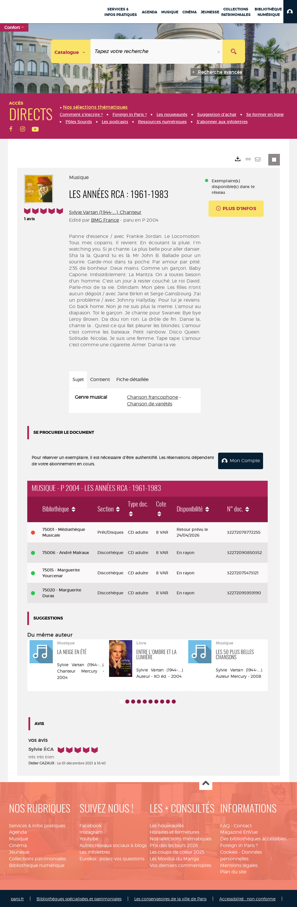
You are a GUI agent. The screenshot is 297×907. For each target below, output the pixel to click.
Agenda (18, 831)
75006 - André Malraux (65, 551)
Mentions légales (239, 864)
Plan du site (233, 871)
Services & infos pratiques (37, 824)
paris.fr (17, 897)
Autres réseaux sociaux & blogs (113, 844)
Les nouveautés (167, 824)
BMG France (105, 220)
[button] (290, 11)
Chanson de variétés (149, 404)
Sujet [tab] (78, 379)
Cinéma (18, 844)
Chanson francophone (152, 397)
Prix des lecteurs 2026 (174, 844)
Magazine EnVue (239, 831)
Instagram (91, 831)
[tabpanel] (135, 400)
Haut (205, 782)
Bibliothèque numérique (36, 864)
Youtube (88, 838)
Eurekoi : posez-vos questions (111, 857)
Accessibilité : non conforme (247, 897)
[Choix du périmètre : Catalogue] (71, 51)
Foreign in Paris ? (239, 844)
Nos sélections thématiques (180, 838)
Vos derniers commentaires (180, 864)
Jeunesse (19, 851)
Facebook (90, 824)
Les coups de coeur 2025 (177, 851)
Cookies (229, 851)
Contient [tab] (100, 379)
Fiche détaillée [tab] (132, 379)
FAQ (225, 824)
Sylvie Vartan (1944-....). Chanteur (105, 212)
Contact (243, 824)
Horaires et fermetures (174, 831)
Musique (18, 838)
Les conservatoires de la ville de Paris (170, 897)
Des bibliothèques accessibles (253, 838)
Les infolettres (94, 851)
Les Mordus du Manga (174, 857)
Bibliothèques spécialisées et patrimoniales (79, 897)
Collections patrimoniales (37, 857)
